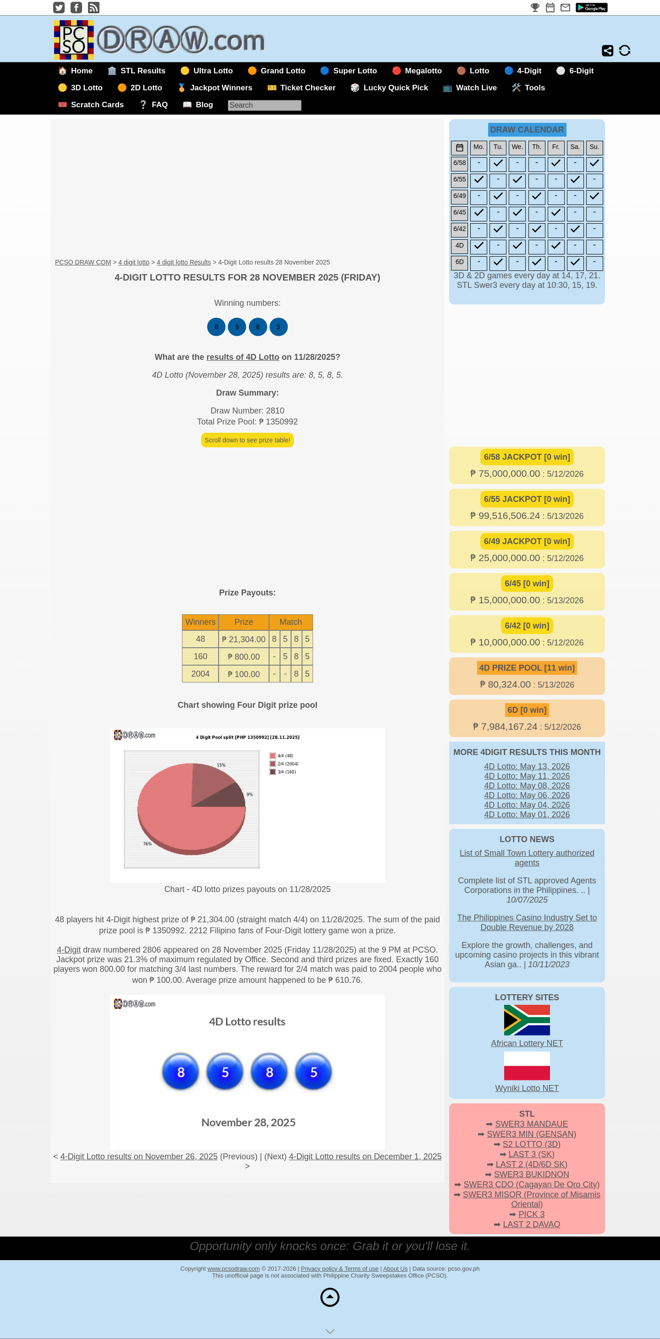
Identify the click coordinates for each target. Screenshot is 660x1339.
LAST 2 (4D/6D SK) (532, 1164)
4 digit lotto (133, 262)
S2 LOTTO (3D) (532, 1144)
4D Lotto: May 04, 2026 (527, 805)
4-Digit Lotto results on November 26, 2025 (139, 1156)
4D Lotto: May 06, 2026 (527, 795)
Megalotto (423, 70)
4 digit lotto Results (184, 262)
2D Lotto (146, 87)
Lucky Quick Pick (395, 87)
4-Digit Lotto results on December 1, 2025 (365, 1156)
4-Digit (529, 70)
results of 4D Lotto (242, 357)
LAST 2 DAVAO (531, 1224)
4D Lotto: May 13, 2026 (527, 766)
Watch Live (476, 87)
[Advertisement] (247, 189)
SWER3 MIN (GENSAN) (532, 1134)
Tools (535, 87)
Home (82, 70)
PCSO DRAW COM (83, 262)
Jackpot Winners (221, 87)
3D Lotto (87, 87)
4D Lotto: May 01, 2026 (527, 814)
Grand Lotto (283, 70)
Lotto (479, 70)
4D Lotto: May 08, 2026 (527, 785)
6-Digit (581, 70)
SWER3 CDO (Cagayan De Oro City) (531, 1184)
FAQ (160, 104)
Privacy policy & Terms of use (340, 1268)
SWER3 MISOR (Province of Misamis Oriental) (531, 1199)
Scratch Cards (97, 104)
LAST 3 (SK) (532, 1154)
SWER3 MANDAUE (531, 1124)
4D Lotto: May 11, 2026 (527, 776)
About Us (395, 1268)
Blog (204, 104)
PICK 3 (531, 1214)
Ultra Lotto (213, 70)
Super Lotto (355, 70)
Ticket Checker (308, 87)
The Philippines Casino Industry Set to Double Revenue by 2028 (527, 922)
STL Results (143, 70)
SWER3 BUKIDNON (531, 1174)
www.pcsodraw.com (234, 1268)
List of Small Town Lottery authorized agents (527, 858)
